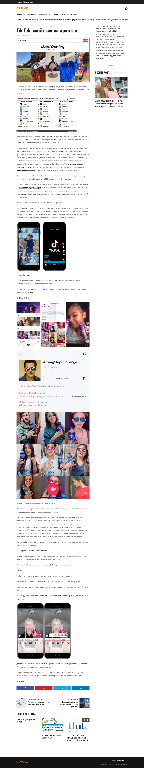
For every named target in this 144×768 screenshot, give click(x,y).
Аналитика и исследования (39, 14)
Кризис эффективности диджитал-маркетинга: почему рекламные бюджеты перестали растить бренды (110, 36)
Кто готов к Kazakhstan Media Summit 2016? (52, 736)
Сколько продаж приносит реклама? (25, 720)
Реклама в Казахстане (71, 14)
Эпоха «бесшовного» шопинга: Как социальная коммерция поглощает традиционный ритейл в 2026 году (61, 19)
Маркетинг (20, 14)
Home (18, 26)
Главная (19, 2)
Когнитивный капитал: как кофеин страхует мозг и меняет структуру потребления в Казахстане (111, 55)
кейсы (56, 14)
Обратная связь (28, 2)
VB (19, 35)
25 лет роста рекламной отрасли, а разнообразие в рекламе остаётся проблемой (77, 737)
